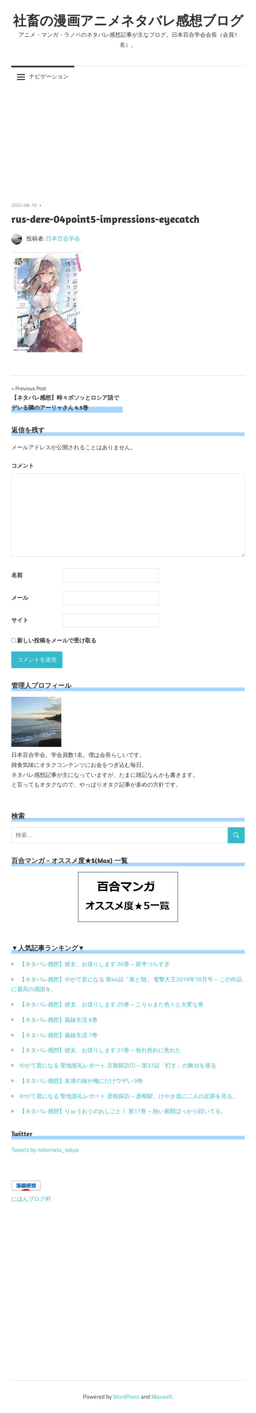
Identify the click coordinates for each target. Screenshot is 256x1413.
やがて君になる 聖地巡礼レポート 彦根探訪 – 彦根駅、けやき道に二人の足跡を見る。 (128, 1096)
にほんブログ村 (31, 1199)
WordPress (126, 1396)
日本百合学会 (63, 238)
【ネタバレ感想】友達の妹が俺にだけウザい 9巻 (81, 1080)
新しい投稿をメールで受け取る (56, 640)
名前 (17, 575)
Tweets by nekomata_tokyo (45, 1149)
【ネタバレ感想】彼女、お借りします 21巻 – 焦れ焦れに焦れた (100, 1050)
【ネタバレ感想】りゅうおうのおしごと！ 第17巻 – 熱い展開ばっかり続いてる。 (122, 1111)
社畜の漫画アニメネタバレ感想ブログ (128, 20)
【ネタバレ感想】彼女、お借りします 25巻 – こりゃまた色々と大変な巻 (111, 1004)
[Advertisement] (128, 137)
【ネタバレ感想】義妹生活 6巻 (58, 1019)
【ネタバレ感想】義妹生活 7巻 (58, 1035)
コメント (22, 465)
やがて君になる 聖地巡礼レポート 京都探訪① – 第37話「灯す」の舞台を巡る (117, 1065)
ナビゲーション (49, 76)
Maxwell (161, 1396)
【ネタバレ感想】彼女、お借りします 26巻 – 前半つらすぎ (94, 964)
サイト (19, 620)
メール (19, 597)
